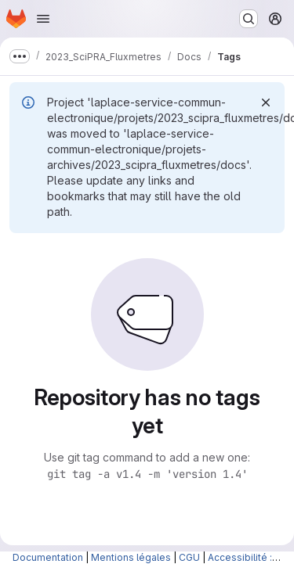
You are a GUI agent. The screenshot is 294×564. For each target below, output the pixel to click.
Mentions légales (131, 557)
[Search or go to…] (248, 18)
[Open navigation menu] (43, 18)
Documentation (48, 557)
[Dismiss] (265, 102)
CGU (189, 557)
